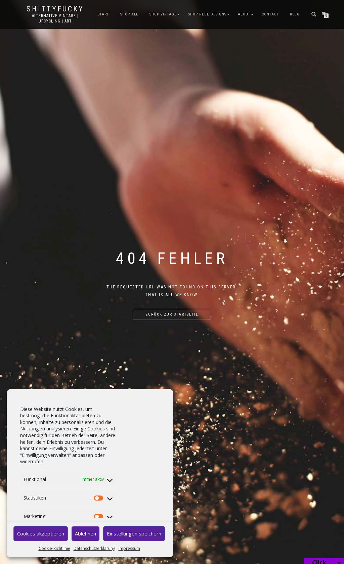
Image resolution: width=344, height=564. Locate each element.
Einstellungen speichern (134, 533)
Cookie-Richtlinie (54, 548)
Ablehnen (85, 533)
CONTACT (270, 14)
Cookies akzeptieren (40, 533)
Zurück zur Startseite (172, 314)
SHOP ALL (129, 14)
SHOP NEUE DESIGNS (207, 14)
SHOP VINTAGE (163, 14)
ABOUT (244, 14)
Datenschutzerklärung (94, 548)
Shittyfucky (55, 9)
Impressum (129, 548)
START (103, 14)
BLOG (295, 14)
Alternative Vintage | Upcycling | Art (55, 18)
